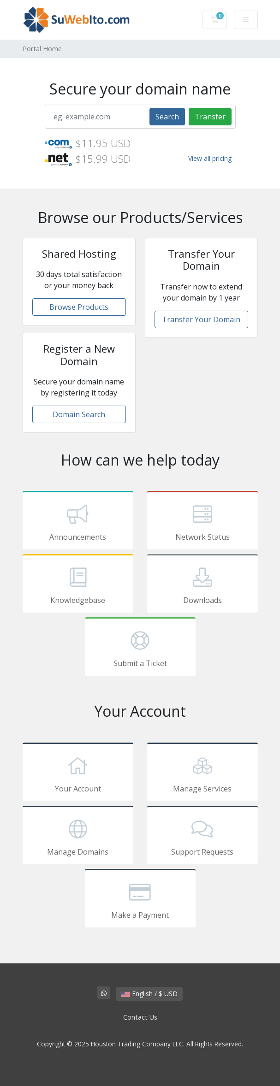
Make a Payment (140, 899)
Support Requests (202, 836)
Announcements (78, 522)
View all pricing (210, 158)
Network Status (202, 522)
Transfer (210, 117)
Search (167, 117)
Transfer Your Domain (201, 319)
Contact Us (140, 1017)
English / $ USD (149, 993)
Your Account (78, 773)
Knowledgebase (78, 585)
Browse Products (78, 307)
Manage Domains (78, 836)
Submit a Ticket (140, 648)
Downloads (202, 585)
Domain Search (79, 414)
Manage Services (202, 773)
